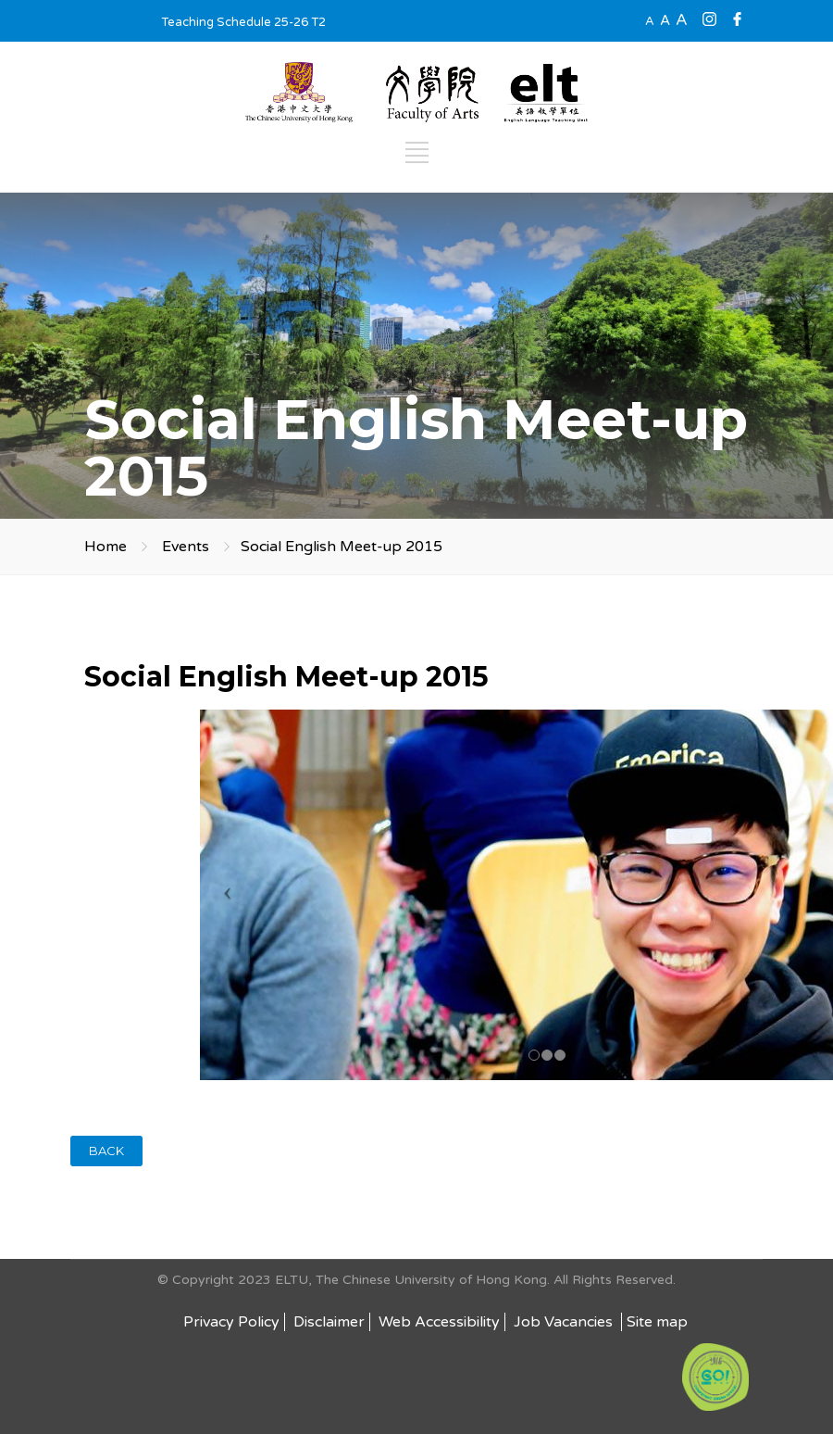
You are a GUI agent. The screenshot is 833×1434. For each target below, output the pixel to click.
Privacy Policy (231, 1322)
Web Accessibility (439, 1322)
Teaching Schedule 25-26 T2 (243, 22)
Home (105, 546)
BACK (106, 1150)
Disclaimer (329, 1322)
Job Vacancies (565, 1322)
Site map (657, 1322)
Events (185, 546)
